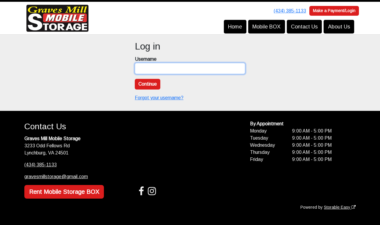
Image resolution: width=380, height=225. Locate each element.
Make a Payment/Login (334, 10)
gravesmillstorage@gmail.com (56, 176)
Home (235, 27)
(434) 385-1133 (290, 10)
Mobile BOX (266, 27)
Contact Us (304, 27)
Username (145, 59)
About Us (339, 27)
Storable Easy (340, 207)
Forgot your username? (159, 97)
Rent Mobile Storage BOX (64, 192)
